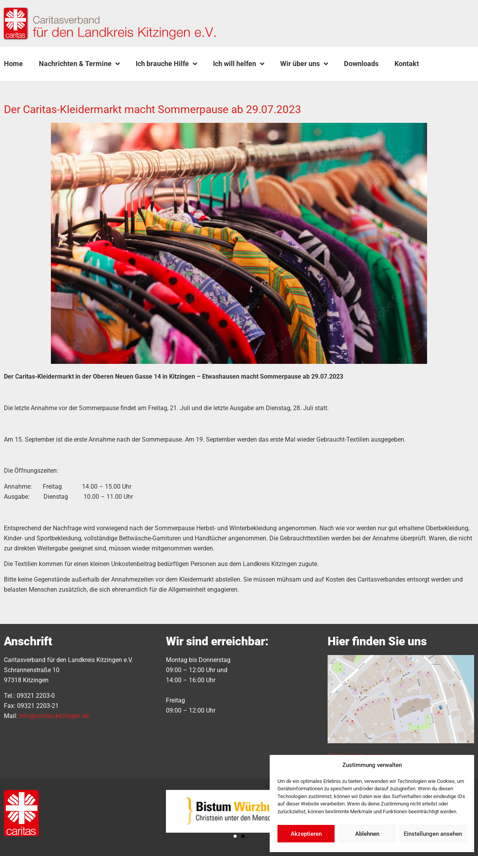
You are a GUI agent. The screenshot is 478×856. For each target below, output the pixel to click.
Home (13, 63)
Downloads (361, 63)
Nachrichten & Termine (79, 63)
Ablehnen (367, 833)
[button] (446, 63)
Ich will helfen (238, 63)
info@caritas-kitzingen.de (54, 716)
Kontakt (406, 63)
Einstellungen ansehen (433, 833)
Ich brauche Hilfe (166, 63)
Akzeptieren (306, 833)
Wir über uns (304, 63)
